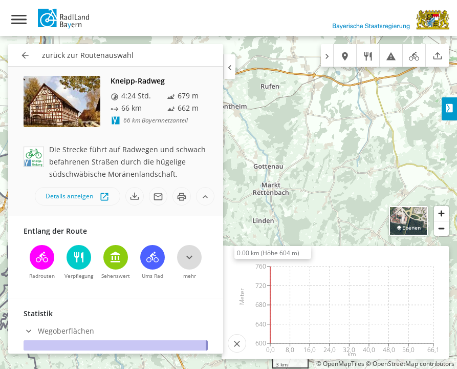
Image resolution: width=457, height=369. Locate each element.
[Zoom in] (441, 213)
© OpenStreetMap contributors (410, 363)
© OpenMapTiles (340, 363)
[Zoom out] (441, 228)
